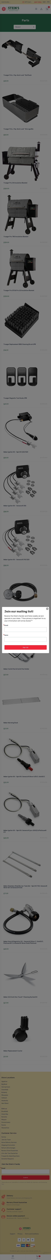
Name (6, 635)
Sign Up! (25, 647)
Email (6, 625)
